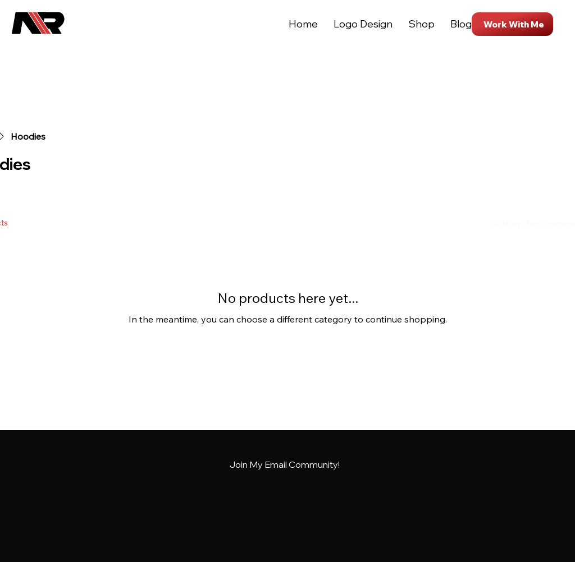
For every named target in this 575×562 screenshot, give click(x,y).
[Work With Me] (512, 24)
